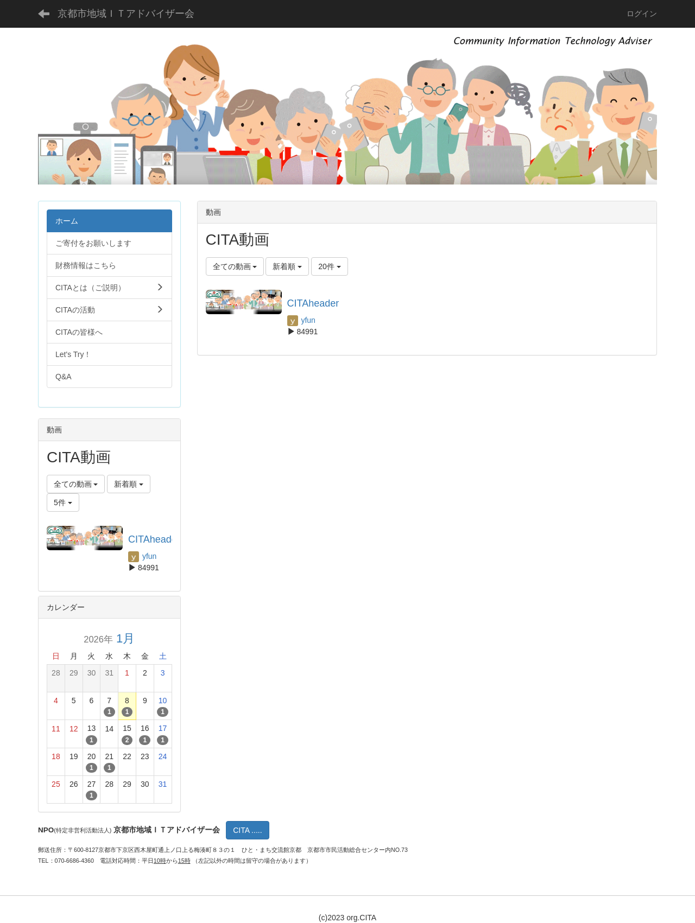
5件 (63, 502)
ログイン (642, 13)
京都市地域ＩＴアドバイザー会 (126, 13)
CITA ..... (247, 830)
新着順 (287, 266)
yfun (301, 320)
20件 (329, 266)
